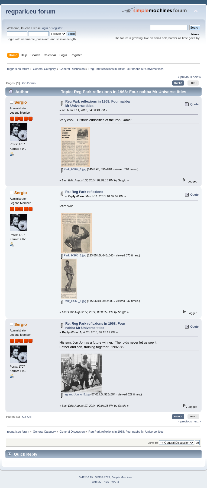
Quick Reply (25, 454)
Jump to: (153, 442)
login (44, 28)
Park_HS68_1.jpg (73, 255)
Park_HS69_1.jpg (73, 301)
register (57, 28)
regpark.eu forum (30, 11)
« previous (185, 77)
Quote (194, 104)
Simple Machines (122, 477)
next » (197, 77)
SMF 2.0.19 (86, 477)
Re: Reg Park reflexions (84, 192)
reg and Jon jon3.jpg (75, 394)
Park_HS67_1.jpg (73, 169)
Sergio (20, 102)
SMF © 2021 (102, 477)
